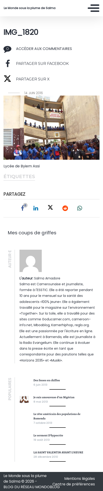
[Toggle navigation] (93, 8)
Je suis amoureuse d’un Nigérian (53, 397)
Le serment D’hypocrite (48, 435)
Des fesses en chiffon (46, 380)
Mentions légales (79, 478)
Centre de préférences (73, 484)
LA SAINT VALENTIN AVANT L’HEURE (58, 452)
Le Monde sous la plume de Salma (29, 8)
